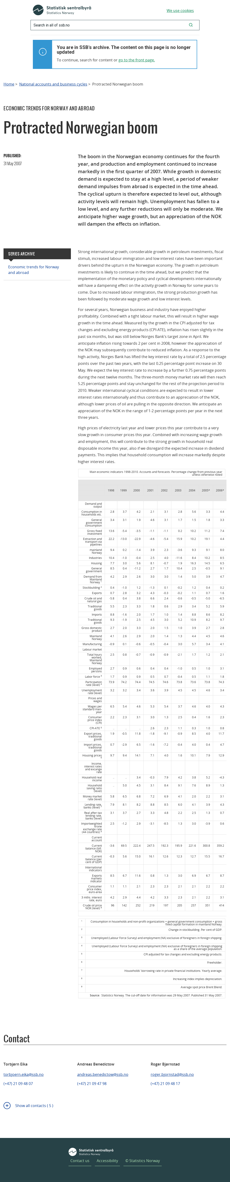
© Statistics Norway (142, 1160)
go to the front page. (137, 60)
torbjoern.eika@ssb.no (24, 1074)
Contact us (79, 1160)
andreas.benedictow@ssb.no (102, 1074)
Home (9, 84)
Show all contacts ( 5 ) (34, 1105)
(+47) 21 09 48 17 (165, 1083)
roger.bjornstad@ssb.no (172, 1074)
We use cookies (180, 10)
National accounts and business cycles (53, 84)
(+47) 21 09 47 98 (92, 1083)
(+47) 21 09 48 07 (18, 1083)
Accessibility (107, 1160)
